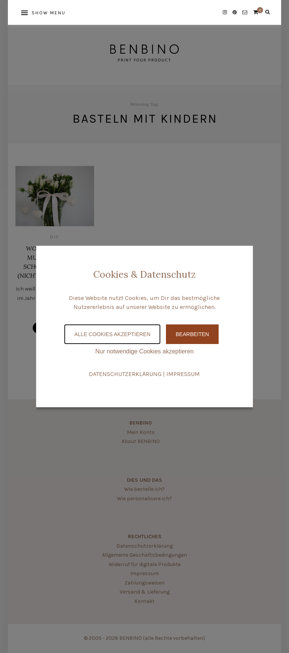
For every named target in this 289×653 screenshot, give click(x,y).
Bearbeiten (192, 334)
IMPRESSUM (183, 373)
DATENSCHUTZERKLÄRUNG (125, 373)
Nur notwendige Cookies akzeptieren (144, 351)
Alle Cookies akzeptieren (112, 334)
